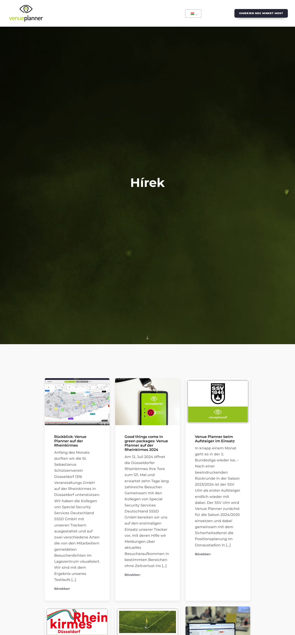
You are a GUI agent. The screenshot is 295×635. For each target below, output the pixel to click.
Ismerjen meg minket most (261, 13)
